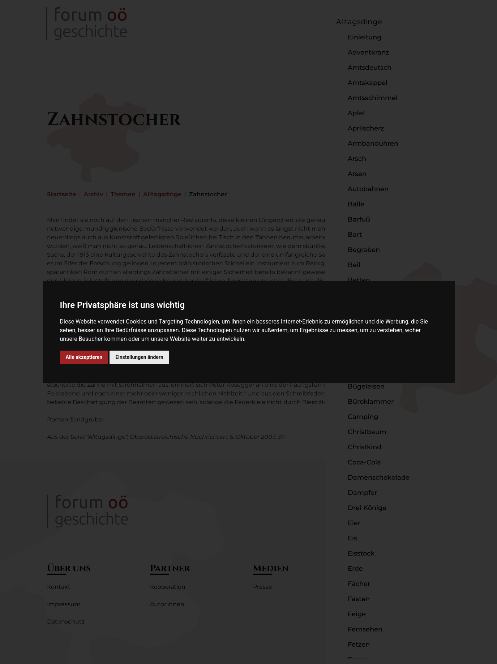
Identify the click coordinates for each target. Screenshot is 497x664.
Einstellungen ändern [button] (139, 357)
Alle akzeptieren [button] (84, 357)
